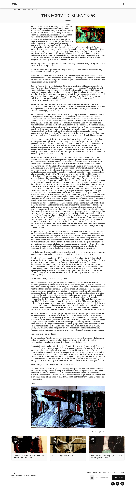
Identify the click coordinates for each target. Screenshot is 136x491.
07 (15, 440)
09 (54, 440)
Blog (19, 9)
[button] (123, 4)
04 (93, 440)
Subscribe (118, 478)
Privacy (13, 478)
